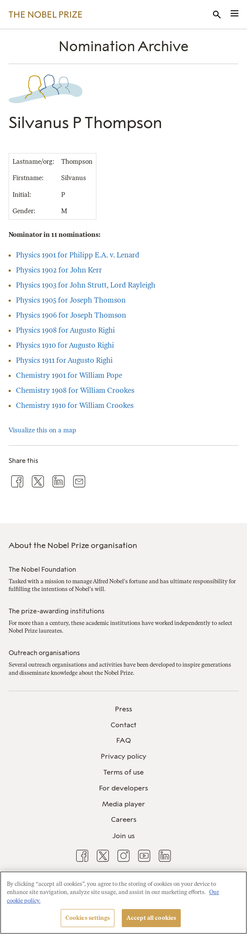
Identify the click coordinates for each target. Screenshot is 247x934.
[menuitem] (123, 709)
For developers (123, 788)
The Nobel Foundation (42, 569)
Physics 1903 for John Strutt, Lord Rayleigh (85, 285)
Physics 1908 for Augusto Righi (65, 330)
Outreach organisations (44, 653)
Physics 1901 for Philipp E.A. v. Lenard (77, 255)
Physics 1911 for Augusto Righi (64, 360)
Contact (123, 725)
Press (123, 709)
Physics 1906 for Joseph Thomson (71, 315)
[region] (123, 902)
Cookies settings (87, 918)
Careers (123, 819)
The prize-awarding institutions (57, 611)
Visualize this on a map (42, 430)
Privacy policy (123, 756)
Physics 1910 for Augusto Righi (65, 345)
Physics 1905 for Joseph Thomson (71, 300)
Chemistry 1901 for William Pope (69, 375)
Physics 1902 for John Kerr (59, 270)
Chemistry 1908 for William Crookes (75, 390)
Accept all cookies (151, 918)
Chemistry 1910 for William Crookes (74, 405)
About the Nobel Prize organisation (73, 545)
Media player (123, 804)
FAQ (123, 740)
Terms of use (123, 772)
